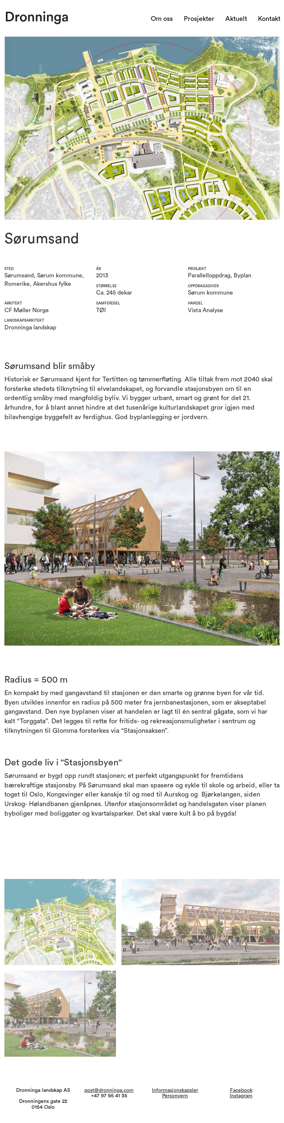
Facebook (241, 1090)
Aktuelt (236, 18)
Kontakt (269, 18)
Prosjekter (199, 18)
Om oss (162, 18)
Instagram (241, 1095)
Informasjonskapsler (175, 1090)
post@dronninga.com (109, 1090)
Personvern (175, 1095)
